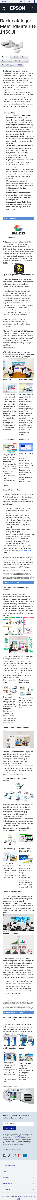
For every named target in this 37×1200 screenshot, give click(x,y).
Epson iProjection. (25, 550)
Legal (5, 1171)
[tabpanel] (18, 587)
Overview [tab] (5, 57)
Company (6, 1189)
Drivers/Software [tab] (8, 65)
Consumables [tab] (7, 61)
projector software (26, 931)
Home (21, 1)
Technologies (7, 1183)
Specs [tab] (24, 57)
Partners (6, 1177)
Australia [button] (5, 1)
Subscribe (9, 1128)
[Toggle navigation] (3, 8)
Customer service (9, 1165)
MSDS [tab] (20, 65)
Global (28, 1)
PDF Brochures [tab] (21, 61)
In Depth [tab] (15, 57)
